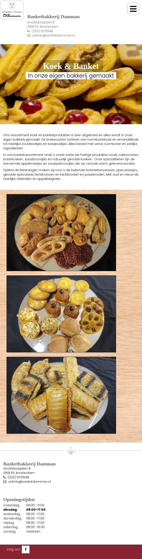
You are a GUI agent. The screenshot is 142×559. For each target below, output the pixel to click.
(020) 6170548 (42, 31)
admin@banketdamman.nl (53, 35)
